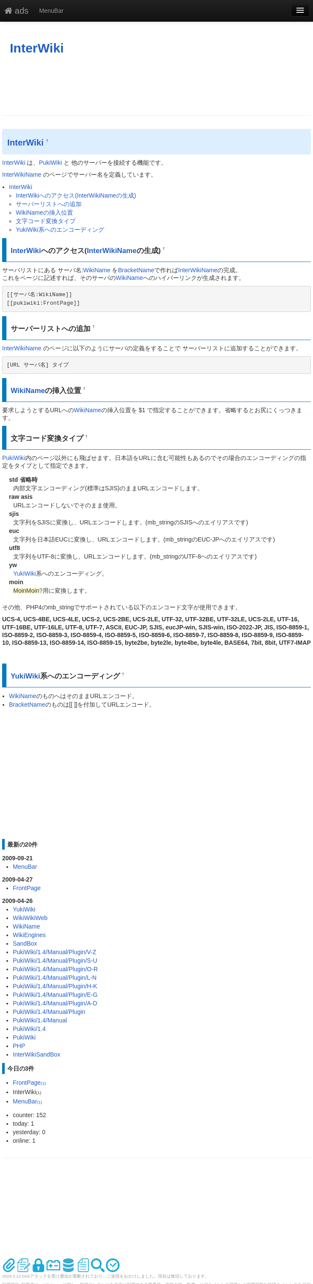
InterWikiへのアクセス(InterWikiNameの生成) (76, 195)
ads (16, 10)
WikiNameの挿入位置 (44, 212)
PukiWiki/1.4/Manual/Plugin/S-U (55, 960)
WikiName (97, 270)
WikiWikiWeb (30, 917)
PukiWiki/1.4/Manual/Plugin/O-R (55, 969)
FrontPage (27, 888)
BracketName (136, 270)
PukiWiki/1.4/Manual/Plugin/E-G (55, 994)
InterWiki (37, 48)
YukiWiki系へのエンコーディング (60, 229)
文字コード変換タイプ (46, 221)
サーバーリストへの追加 (49, 204)
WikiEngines (29, 935)
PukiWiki (50, 162)
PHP (19, 1045)
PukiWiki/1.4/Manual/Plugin (49, 1011)
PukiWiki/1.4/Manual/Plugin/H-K (55, 986)
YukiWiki (24, 573)
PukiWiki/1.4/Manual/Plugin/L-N (55, 977)
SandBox (25, 943)
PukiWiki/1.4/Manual (40, 1020)
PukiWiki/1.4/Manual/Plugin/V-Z (54, 952)
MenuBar (51, 10)
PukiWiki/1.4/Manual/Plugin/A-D (55, 1003)
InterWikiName (21, 174)
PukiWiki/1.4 (29, 1028)
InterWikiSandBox (36, 1054)
